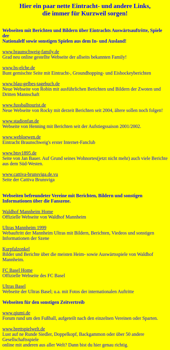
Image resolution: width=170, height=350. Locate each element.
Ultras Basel (14, 286)
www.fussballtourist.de (24, 104)
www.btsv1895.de (19, 152)
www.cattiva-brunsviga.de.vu (30, 174)
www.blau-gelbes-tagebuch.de (31, 83)
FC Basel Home (17, 270)
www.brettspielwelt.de (23, 328)
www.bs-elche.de (18, 67)
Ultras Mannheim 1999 (24, 227)
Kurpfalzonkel (16, 248)
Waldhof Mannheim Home (27, 211)
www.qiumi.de (16, 312)
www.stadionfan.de (20, 120)
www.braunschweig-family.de (30, 51)
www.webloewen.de (21, 136)
